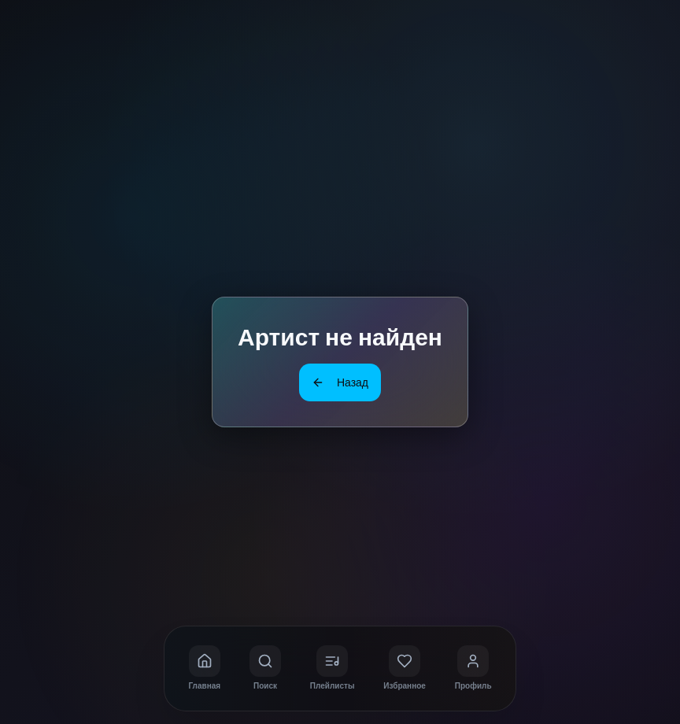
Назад (340, 382)
